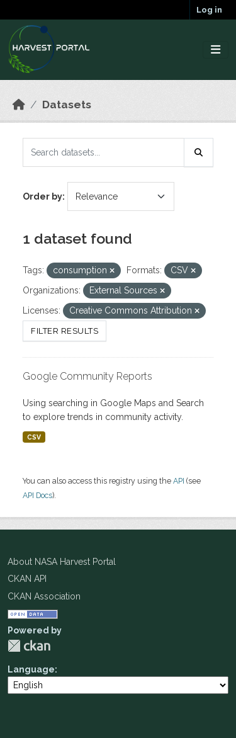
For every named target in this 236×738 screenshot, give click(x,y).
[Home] (19, 104)
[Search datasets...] (103, 152)
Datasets (66, 104)
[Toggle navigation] (215, 50)
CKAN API (27, 579)
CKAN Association (44, 596)
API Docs (37, 495)
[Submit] (199, 152)
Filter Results (64, 331)
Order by (42, 196)
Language (31, 669)
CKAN (29, 645)
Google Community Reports (87, 376)
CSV (34, 437)
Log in (209, 9)
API (178, 480)
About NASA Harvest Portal (62, 562)
